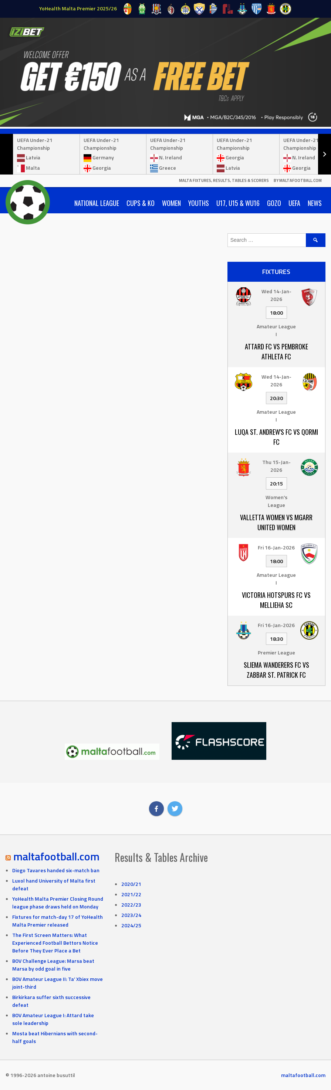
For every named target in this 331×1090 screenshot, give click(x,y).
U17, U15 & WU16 (238, 203)
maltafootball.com (56, 856)
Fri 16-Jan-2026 (276, 547)
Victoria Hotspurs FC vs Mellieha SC (276, 600)
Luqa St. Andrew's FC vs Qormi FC (276, 437)
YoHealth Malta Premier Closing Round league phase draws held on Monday (57, 902)
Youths (198, 203)
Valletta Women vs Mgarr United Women (276, 522)
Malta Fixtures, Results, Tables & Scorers (224, 180)
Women (171, 203)
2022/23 (131, 904)
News (315, 203)
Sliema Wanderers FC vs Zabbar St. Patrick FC (276, 670)
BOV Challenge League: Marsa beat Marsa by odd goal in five (53, 964)
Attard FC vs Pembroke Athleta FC (276, 351)
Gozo (274, 203)
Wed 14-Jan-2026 (276, 295)
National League (96, 203)
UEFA (294, 203)
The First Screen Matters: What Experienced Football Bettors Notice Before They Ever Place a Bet (55, 942)
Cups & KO (140, 203)
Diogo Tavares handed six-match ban (55, 870)
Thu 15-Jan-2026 (276, 466)
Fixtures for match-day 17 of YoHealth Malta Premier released (57, 920)
